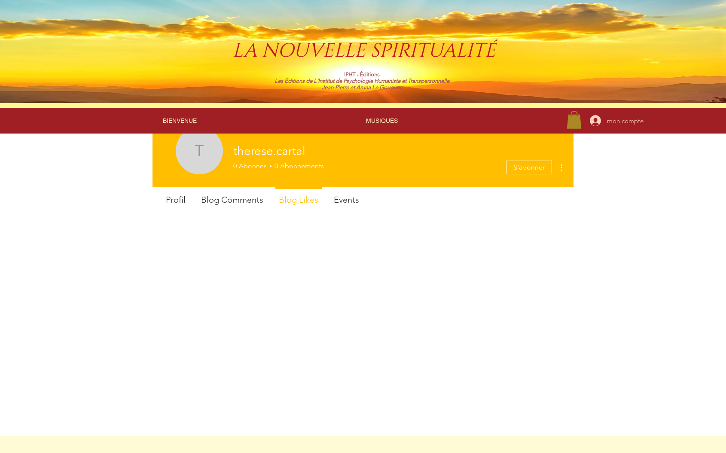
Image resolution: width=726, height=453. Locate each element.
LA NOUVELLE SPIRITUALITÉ (364, 51)
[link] (574, 120)
